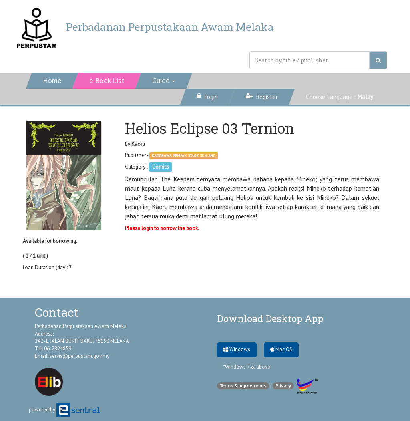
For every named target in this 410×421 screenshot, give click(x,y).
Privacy (283, 386)
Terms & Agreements (243, 386)
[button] (164, 81)
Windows (236, 349)
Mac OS (281, 349)
